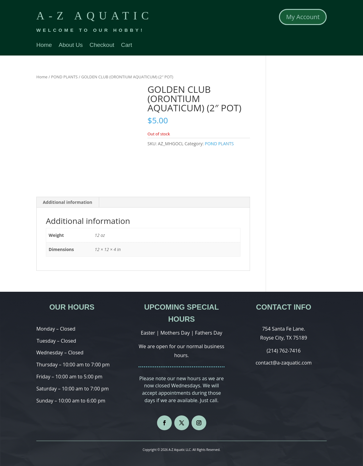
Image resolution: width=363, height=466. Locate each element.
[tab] (67, 202)
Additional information (67, 202)
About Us (71, 45)
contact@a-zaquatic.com (284, 362)
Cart (126, 45)
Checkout (102, 45)
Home (44, 45)
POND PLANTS (64, 77)
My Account (303, 17)
